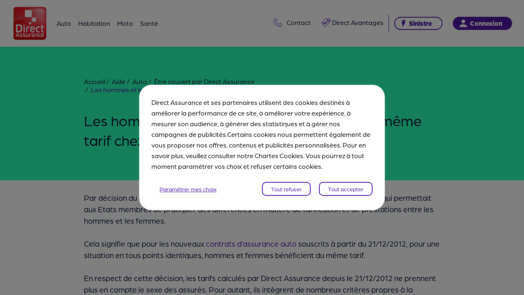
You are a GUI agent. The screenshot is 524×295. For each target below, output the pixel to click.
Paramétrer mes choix (188, 189)
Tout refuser (286, 189)
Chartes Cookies (279, 155)
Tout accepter (346, 189)
